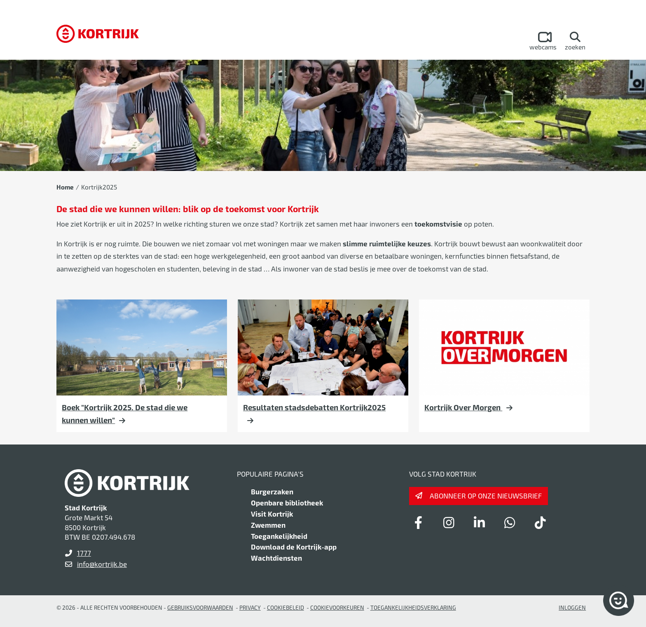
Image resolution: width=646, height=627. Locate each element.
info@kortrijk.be (102, 564)
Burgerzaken (272, 491)
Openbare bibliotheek (287, 502)
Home (65, 187)
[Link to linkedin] (479, 522)
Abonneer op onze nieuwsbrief (486, 495)
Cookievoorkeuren (337, 607)
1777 (84, 553)
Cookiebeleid (285, 607)
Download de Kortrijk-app (294, 547)
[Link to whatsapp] (510, 522)
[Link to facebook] (418, 522)
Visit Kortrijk (272, 514)
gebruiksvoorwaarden (200, 607)
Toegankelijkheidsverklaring (413, 607)
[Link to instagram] (449, 522)
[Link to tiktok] (540, 522)
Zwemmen (268, 525)
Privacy (250, 607)
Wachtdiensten (276, 558)
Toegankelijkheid (279, 536)
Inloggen (572, 607)
